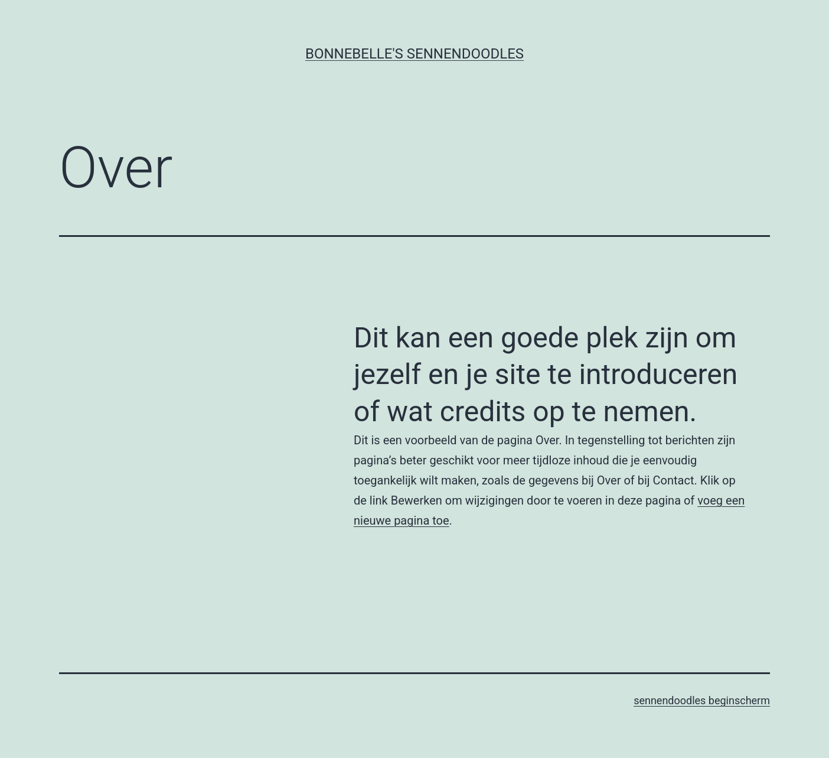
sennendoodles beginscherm (702, 700)
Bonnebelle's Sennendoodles (414, 53)
